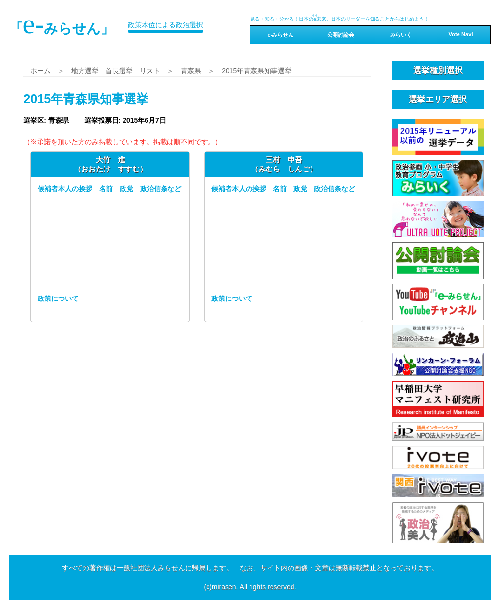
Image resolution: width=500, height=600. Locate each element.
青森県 (191, 71)
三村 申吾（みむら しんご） (284, 163)
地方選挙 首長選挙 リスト (115, 71)
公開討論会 (340, 35)
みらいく (401, 35)
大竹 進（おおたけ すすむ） (110, 163)
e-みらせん (280, 35)
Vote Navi (460, 34)
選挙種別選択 (438, 70)
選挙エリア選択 (438, 99)
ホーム (40, 71)
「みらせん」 (62, 24)
